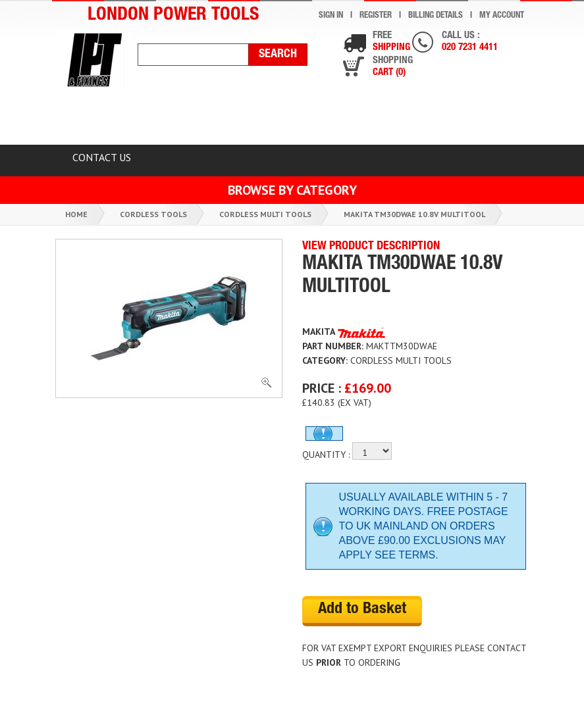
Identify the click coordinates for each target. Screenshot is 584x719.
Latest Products (281, 119)
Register (375, 16)
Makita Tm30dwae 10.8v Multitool (414, 214)
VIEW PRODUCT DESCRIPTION (371, 247)
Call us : (470, 42)
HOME (86, 119)
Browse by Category (292, 190)
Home (76, 214)
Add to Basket (362, 610)
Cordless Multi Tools (265, 214)
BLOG (479, 119)
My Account (501, 16)
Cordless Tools (153, 214)
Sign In (331, 16)
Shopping (393, 67)
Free (391, 42)
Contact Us (101, 157)
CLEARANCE (169, 119)
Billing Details (435, 16)
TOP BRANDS (396, 119)
